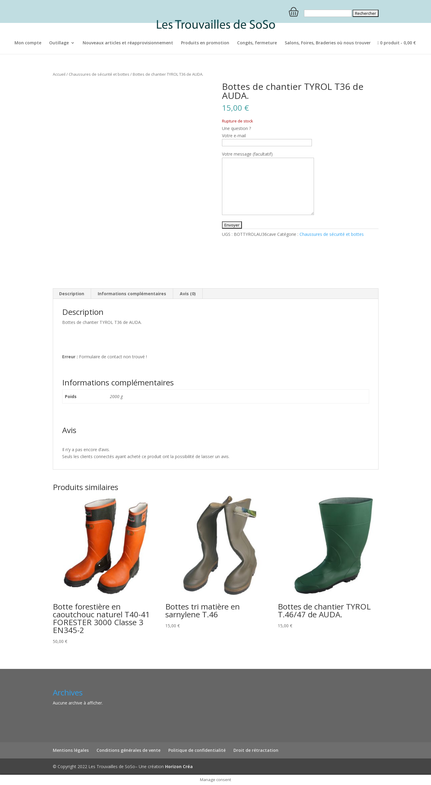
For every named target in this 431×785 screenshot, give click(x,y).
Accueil (59, 74)
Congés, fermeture (257, 43)
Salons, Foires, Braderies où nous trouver (328, 43)
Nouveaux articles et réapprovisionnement (128, 43)
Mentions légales (71, 750)
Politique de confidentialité (197, 750)
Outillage (59, 43)
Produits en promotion (205, 43)
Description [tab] (71, 293)
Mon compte (27, 43)
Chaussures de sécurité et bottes (99, 74)
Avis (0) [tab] (188, 293)
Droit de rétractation (255, 750)
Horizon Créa (179, 766)
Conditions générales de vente (128, 750)
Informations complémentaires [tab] (132, 293)
